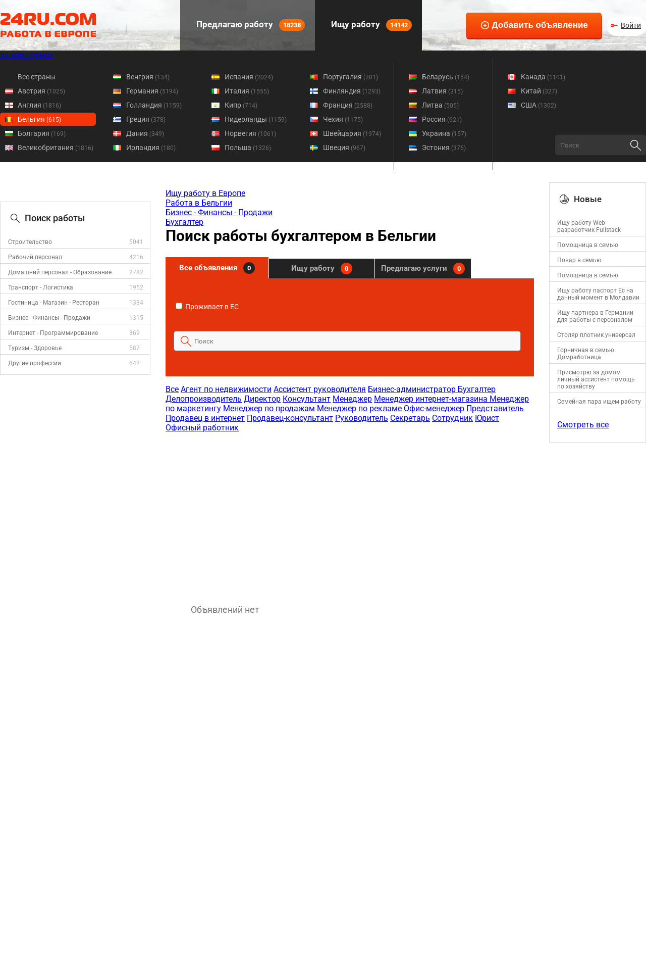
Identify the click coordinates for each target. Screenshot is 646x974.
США (538, 105)
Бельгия (39, 119)
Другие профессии (34, 363)
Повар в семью (579, 260)
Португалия (350, 77)
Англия (39, 105)
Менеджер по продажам (269, 408)
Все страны (37, 77)
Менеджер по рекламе (359, 408)
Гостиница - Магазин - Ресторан (53, 302)
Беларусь (445, 77)
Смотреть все (583, 424)
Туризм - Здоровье (35, 348)
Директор (262, 399)
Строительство (30, 242)
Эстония (444, 147)
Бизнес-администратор (413, 389)
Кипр (241, 105)
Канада (543, 77)
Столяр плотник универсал (596, 334)
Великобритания (55, 147)
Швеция (344, 147)
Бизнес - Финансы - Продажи (49, 317)
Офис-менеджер (434, 408)
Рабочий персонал (35, 257)
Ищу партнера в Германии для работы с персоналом (595, 316)
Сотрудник (452, 418)
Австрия (41, 91)
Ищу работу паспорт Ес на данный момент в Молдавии (598, 294)
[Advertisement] (349, 513)
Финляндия (352, 91)
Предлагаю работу (249, 25)
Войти (631, 25)
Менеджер (352, 399)
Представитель (495, 408)
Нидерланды (256, 119)
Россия (442, 119)
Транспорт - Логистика (40, 287)
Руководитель (361, 418)
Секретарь (410, 418)
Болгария (42, 133)
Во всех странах (26, 55)
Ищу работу (370, 25)
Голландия (154, 105)
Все (172, 389)
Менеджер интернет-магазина (432, 399)
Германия (152, 91)
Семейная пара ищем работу (599, 401)
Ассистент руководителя (320, 389)
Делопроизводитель (204, 399)
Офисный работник (202, 427)
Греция (146, 119)
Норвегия (250, 133)
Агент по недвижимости (226, 389)
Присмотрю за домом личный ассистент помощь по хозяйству (596, 379)
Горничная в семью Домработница (585, 354)
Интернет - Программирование (53, 332)
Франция (347, 105)
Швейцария (352, 133)
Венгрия (148, 77)
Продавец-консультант (290, 418)
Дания (145, 133)
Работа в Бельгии (199, 203)
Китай (539, 91)
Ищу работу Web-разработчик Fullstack (589, 226)
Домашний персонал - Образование (60, 272)
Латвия (442, 91)
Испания (249, 77)
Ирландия (151, 147)
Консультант (307, 399)
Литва (440, 105)
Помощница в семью (587, 245)
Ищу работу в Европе (205, 193)
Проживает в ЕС (207, 307)
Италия (247, 91)
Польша (248, 147)
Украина (444, 133)
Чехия (343, 119)
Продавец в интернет (205, 418)
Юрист (487, 418)
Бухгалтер (184, 222)
